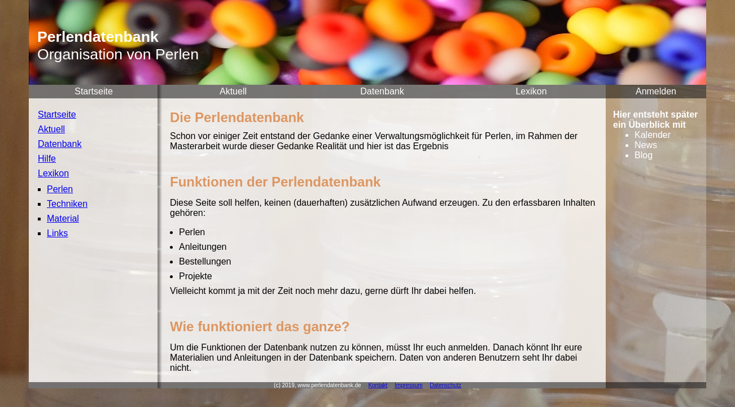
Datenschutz (445, 385)
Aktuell (233, 91)
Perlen (60, 189)
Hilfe (47, 158)
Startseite (94, 91)
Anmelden (656, 91)
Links (57, 233)
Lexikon (530, 91)
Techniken (67, 204)
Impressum (408, 385)
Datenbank (382, 91)
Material (63, 218)
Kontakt (377, 385)
